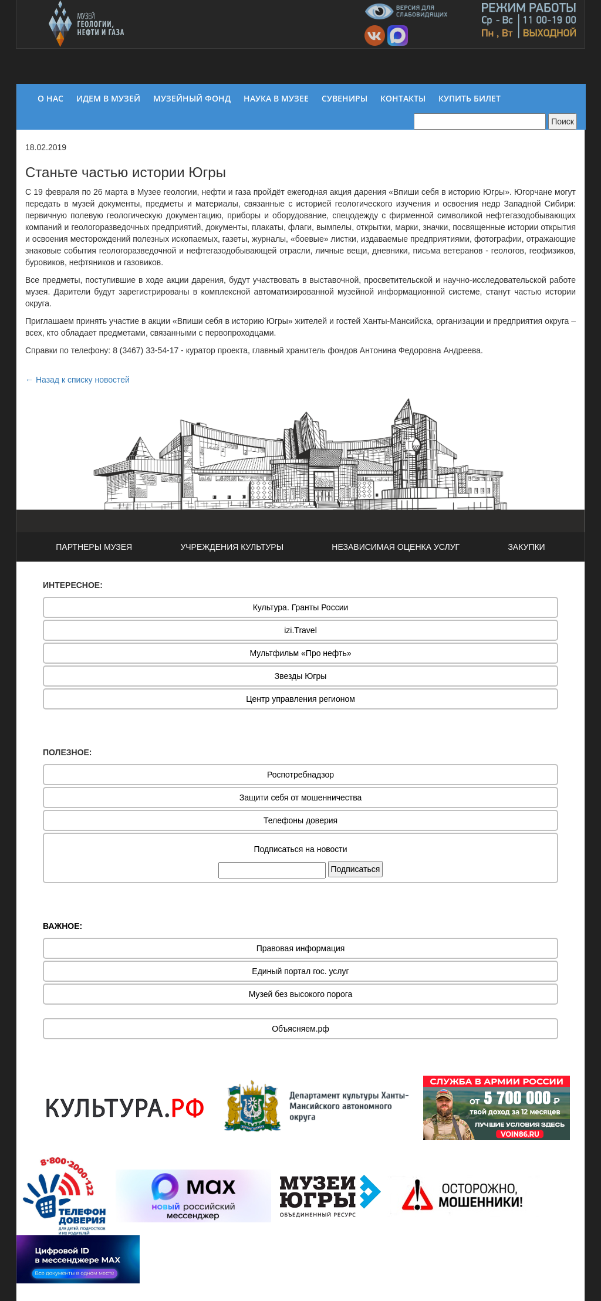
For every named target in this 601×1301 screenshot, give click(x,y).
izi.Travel (300, 630)
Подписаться (355, 869)
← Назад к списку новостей (77, 379)
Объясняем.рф (300, 1028)
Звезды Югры (301, 676)
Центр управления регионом (300, 699)
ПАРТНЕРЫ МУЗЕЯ (94, 547)
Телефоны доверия (300, 820)
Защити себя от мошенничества (300, 797)
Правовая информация (300, 948)
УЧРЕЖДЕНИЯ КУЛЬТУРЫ (231, 547)
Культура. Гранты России (301, 607)
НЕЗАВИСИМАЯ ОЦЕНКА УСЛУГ (396, 547)
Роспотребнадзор (300, 774)
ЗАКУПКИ (526, 547)
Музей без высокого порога (301, 994)
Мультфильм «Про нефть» (300, 653)
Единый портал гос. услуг (300, 971)
